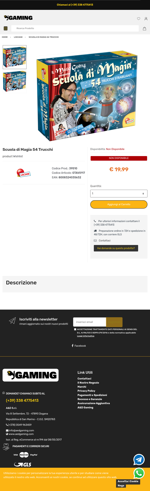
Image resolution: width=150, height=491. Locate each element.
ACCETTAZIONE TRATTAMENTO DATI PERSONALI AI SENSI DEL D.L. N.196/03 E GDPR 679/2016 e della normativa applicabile (107, 332)
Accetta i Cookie (128, 481)
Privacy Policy (86, 390)
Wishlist (18, 156)
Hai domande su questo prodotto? (116, 248)
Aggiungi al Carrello (118, 204)
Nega (121, 485)
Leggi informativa (85, 336)
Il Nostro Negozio (88, 382)
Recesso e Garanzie (90, 399)
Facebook (79, 345)
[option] (87, 96)
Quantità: (96, 186)
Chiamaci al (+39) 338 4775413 (75, 4)
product (8, 156)
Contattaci (102, 240)
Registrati (114, 322)
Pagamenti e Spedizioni (92, 395)
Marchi (82, 386)
